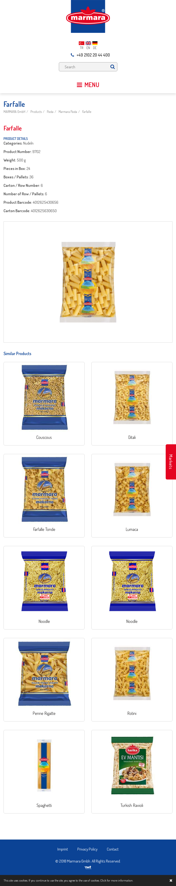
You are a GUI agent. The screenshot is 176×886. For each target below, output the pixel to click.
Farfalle (86, 112)
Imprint (62, 849)
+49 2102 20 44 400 (90, 55)
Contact (113, 849)
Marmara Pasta (68, 112)
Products (36, 112)
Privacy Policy (87, 849)
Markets (170, 461)
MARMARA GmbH (14, 112)
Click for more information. (116, 880)
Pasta (50, 112)
